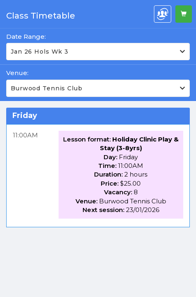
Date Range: (26, 36)
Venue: (17, 73)
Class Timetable (40, 16)
